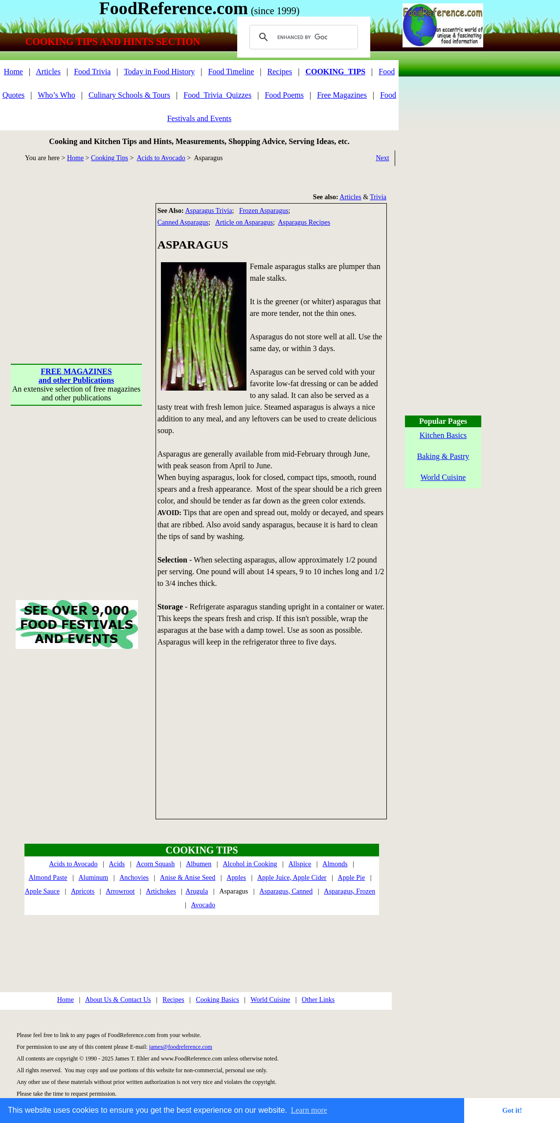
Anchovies (134, 877)
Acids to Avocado (161, 158)
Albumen (198, 864)
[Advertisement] (77, 264)
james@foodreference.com (180, 1046)
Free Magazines (342, 95)
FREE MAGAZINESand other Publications (76, 375)
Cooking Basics (217, 999)
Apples (236, 877)
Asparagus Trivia (208, 210)
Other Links (318, 999)
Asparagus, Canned (286, 891)
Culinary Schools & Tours (129, 95)
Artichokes (161, 891)
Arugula (196, 891)
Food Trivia (92, 71)
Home (13, 71)
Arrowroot (120, 891)
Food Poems (284, 95)
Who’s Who (56, 95)
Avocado (203, 905)
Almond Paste (48, 877)
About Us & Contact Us (118, 999)
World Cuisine (270, 999)
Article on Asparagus (244, 222)
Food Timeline (231, 71)
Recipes (280, 71)
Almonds (334, 864)
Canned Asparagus (183, 222)
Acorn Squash (155, 864)
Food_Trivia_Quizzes (217, 95)
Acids (117, 864)
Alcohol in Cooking (250, 864)
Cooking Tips (109, 158)
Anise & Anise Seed (187, 877)
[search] (302, 37)
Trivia (378, 197)
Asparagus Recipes (304, 222)
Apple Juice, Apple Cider (292, 877)
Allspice (300, 864)
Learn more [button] (309, 1110)
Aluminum (93, 877)
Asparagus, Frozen (349, 891)
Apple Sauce (42, 891)
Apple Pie (351, 877)
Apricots (82, 891)
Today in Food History (159, 71)
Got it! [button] (512, 1110)
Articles (48, 71)
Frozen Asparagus (264, 210)
